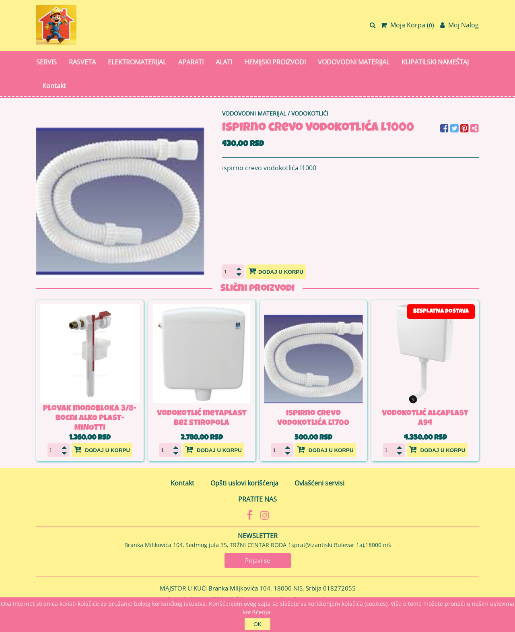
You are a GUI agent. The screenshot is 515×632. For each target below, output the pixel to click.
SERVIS (46, 62)
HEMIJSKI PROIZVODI (275, 62)
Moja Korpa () (407, 25)
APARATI (191, 62)
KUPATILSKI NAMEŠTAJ (435, 62)
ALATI (224, 62)
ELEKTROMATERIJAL (137, 62)
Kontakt (54, 85)
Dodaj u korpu (276, 271)
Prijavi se (257, 560)
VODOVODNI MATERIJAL (353, 62)
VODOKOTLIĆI (309, 113)
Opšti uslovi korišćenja (244, 483)
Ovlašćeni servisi (319, 483)
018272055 (339, 588)
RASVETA (82, 62)
